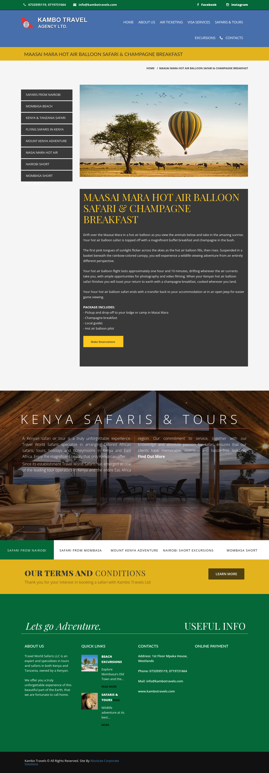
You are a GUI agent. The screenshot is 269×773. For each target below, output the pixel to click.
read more (109, 686)
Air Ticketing (171, 22)
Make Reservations (103, 342)
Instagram (239, 4)
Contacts (231, 37)
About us (146, 22)
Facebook (209, 4)
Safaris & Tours (229, 22)
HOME (151, 68)
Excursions (205, 37)
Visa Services (199, 22)
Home (128, 22)
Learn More (226, 574)
